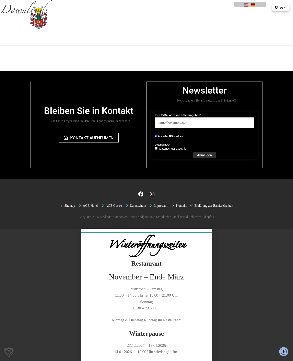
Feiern (170, 21)
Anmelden (204, 155)
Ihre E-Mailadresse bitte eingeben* (178, 115)
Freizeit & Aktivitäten (193, 21)
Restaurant (116, 21)
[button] (9, 352)
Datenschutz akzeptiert (173, 148)
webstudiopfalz (204, 217)
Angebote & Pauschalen (86, 21)
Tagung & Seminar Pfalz (146, 21)
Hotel (59, 21)
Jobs (217, 21)
